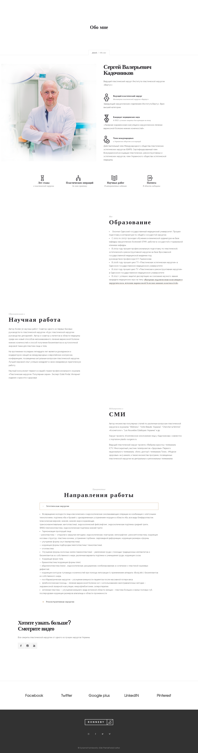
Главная (82, 11)
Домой (94, 53)
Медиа (127, 11)
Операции (112, 11)
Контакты (142, 11)
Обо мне (97, 11)
